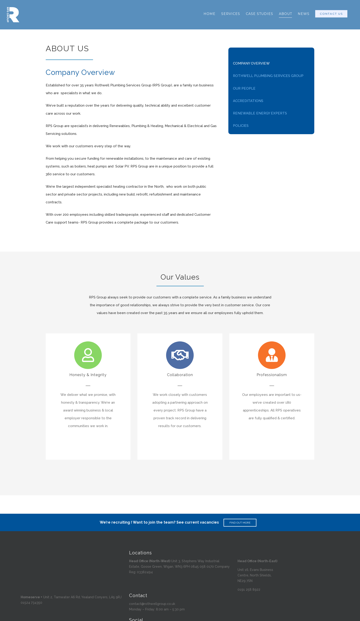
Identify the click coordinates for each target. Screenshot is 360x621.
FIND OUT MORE (240, 522)
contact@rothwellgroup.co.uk (152, 604)
